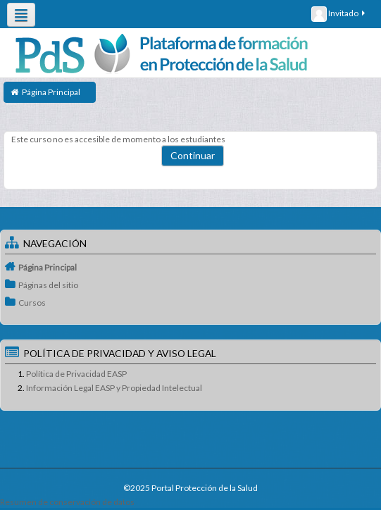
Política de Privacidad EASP (76, 373)
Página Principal (47, 267)
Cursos (32, 302)
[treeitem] (190, 267)
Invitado (339, 14)
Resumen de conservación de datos (67, 502)
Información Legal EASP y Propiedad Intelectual (114, 387)
